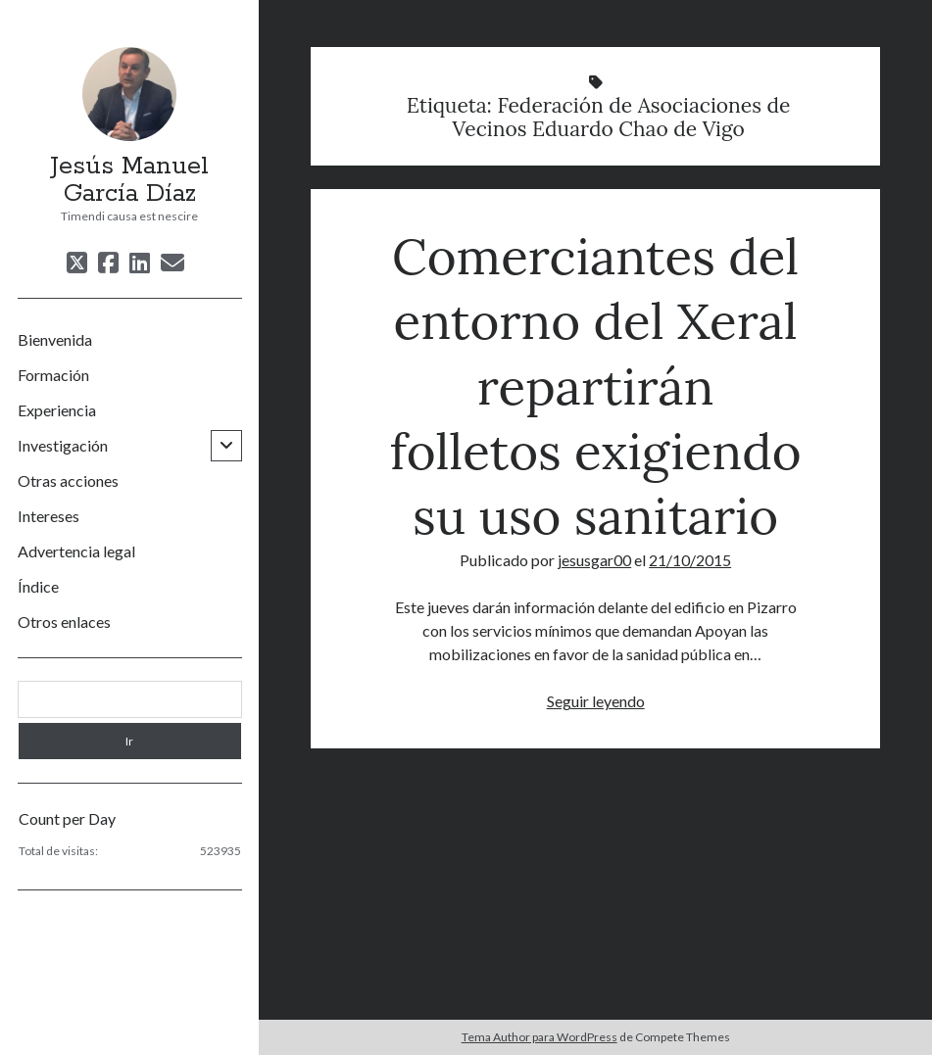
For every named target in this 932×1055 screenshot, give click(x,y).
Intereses (48, 515)
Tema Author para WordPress (539, 1037)
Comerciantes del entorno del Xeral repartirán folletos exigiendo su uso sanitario (596, 386)
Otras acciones (68, 480)
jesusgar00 (594, 560)
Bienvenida (55, 339)
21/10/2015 (690, 560)
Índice (38, 586)
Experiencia (57, 410)
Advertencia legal (76, 551)
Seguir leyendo (596, 701)
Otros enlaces (64, 621)
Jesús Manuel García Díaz (129, 180)
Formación (53, 374)
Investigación (63, 445)
